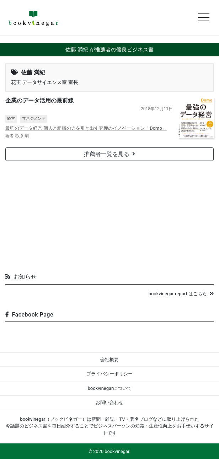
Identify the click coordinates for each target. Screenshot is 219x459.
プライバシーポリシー (109, 373)
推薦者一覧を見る (109, 154)
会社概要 (109, 359)
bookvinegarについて (109, 388)
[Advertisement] (109, 214)
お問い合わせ (109, 402)
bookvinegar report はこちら (181, 293)
